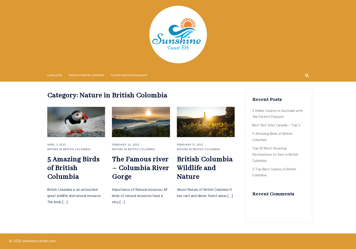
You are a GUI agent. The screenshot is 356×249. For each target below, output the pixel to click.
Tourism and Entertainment (129, 75)
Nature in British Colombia (86, 75)
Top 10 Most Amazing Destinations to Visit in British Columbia (275, 155)
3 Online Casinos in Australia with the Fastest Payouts (277, 114)
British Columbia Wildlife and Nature (205, 168)
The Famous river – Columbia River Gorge (140, 168)
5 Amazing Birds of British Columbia (73, 168)
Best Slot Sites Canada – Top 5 (276, 125)
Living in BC (54, 75)
